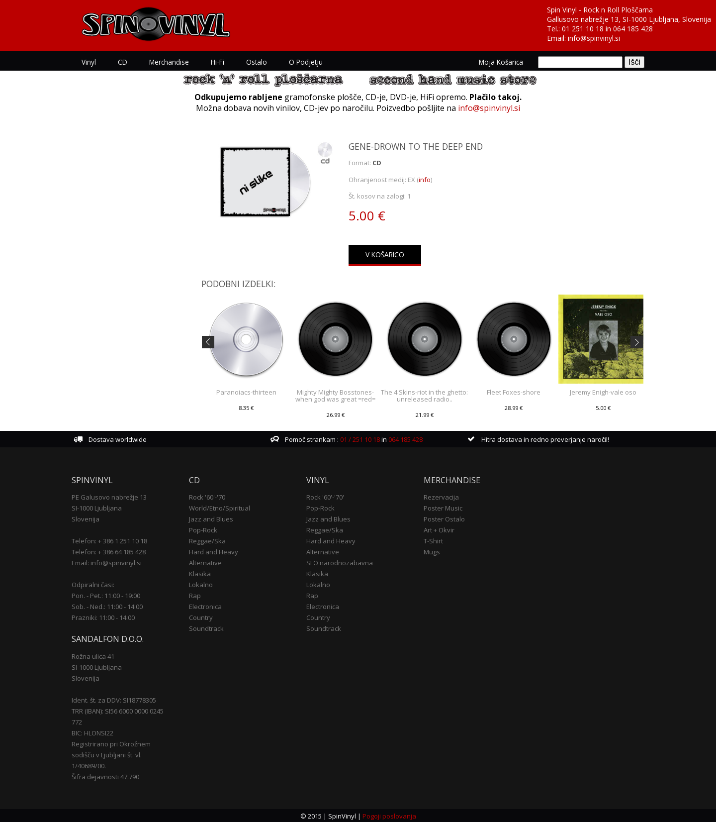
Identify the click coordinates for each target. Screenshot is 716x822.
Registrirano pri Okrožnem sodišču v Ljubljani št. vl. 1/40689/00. (111, 753)
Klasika (200, 572)
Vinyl (89, 62)
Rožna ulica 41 (93, 655)
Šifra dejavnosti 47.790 (105, 775)
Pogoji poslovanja (389, 815)
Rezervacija (441, 496)
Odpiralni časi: (93, 583)
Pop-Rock (203, 528)
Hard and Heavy (213, 550)
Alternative (205, 561)
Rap (195, 594)
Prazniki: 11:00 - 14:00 (103, 616)
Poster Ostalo (444, 518)
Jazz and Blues (211, 518)
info (425, 179)
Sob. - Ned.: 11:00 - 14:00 (107, 605)
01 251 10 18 (583, 28)
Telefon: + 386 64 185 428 (109, 550)
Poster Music (443, 507)
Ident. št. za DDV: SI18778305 (114, 699)
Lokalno (201, 583)
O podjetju (306, 62)
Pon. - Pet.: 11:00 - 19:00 (106, 594)
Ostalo (256, 62)
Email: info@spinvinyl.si (107, 561)
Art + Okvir (439, 528)
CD (122, 62)
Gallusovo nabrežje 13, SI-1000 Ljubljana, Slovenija (629, 19)
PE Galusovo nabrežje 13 (109, 496)
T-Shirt (433, 539)
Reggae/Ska (207, 539)
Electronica (205, 605)
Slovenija (85, 518)
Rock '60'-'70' (208, 496)
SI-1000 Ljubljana (97, 507)
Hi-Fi (217, 62)
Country (201, 616)
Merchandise (169, 62)
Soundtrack (206, 627)
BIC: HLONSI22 (92, 731)
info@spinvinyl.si (594, 38)
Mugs (432, 550)
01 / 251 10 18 (359, 438)
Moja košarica (501, 62)
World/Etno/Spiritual (219, 507)
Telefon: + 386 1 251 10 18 (109, 539)
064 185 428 (633, 28)
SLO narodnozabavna (339, 561)
